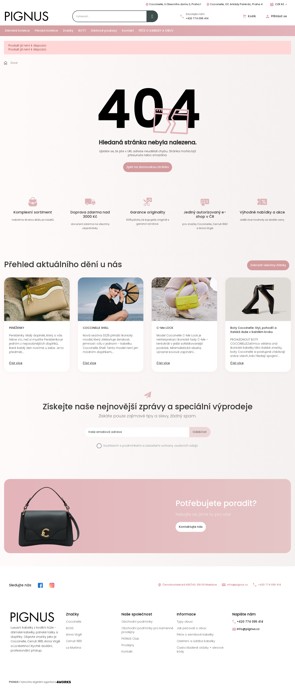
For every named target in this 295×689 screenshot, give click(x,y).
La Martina (73, 648)
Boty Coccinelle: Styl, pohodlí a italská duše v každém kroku (253, 330)
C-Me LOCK (165, 328)
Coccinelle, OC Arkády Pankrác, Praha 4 (234, 4)
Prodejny (127, 645)
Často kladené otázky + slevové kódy (200, 650)
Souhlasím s (150, 446)
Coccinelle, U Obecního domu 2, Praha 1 (173, 4)
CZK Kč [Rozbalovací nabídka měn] (279, 4)
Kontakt (127, 651)
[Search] (115, 16)
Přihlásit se (276, 16)
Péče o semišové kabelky (195, 634)
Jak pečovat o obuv (191, 628)
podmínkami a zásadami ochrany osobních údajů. (160, 446)
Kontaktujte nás (191, 527)
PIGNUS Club (130, 639)
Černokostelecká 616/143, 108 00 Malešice (187, 585)
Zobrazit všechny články (268, 265)
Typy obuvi (185, 622)
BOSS (70, 628)
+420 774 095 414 (197, 18)
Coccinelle (73, 622)
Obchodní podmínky (137, 622)
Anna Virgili (74, 634)
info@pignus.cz (235, 585)
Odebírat (199, 432)
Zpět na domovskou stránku (147, 167)
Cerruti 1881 (74, 641)
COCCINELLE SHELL (96, 328)
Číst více (15, 363)
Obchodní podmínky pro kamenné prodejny (147, 630)
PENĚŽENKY (16, 328)
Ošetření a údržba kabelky (196, 641)
